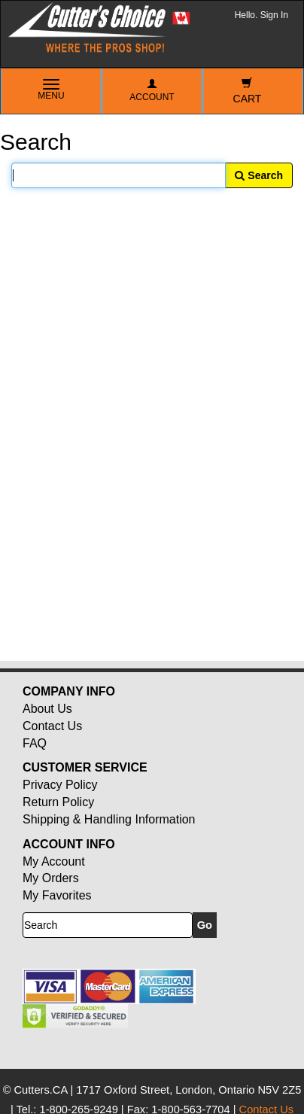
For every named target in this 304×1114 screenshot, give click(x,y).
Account (151, 90)
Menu (51, 90)
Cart (247, 91)
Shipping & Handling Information (109, 819)
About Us (47, 708)
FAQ (35, 743)
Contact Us (52, 726)
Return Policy (58, 802)
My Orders (51, 878)
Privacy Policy (60, 784)
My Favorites (57, 895)
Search (259, 175)
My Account (54, 861)
